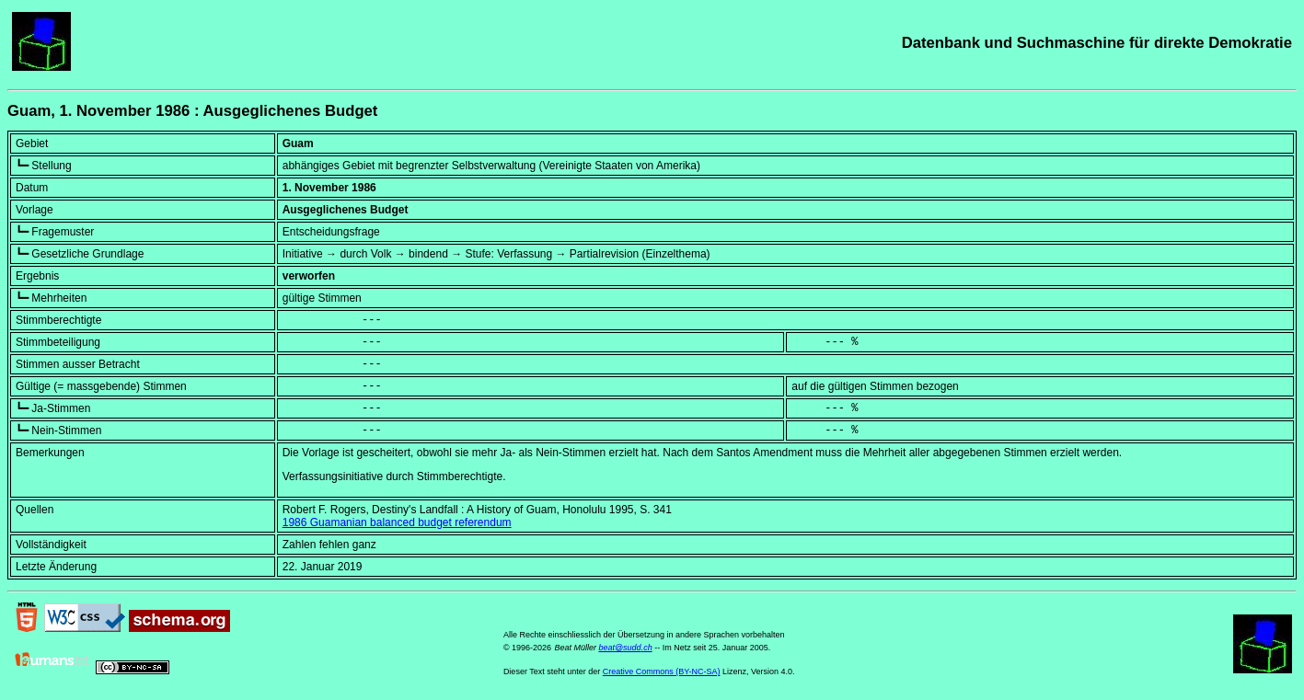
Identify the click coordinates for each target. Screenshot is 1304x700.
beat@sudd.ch (625, 647)
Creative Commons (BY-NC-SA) (662, 671)
